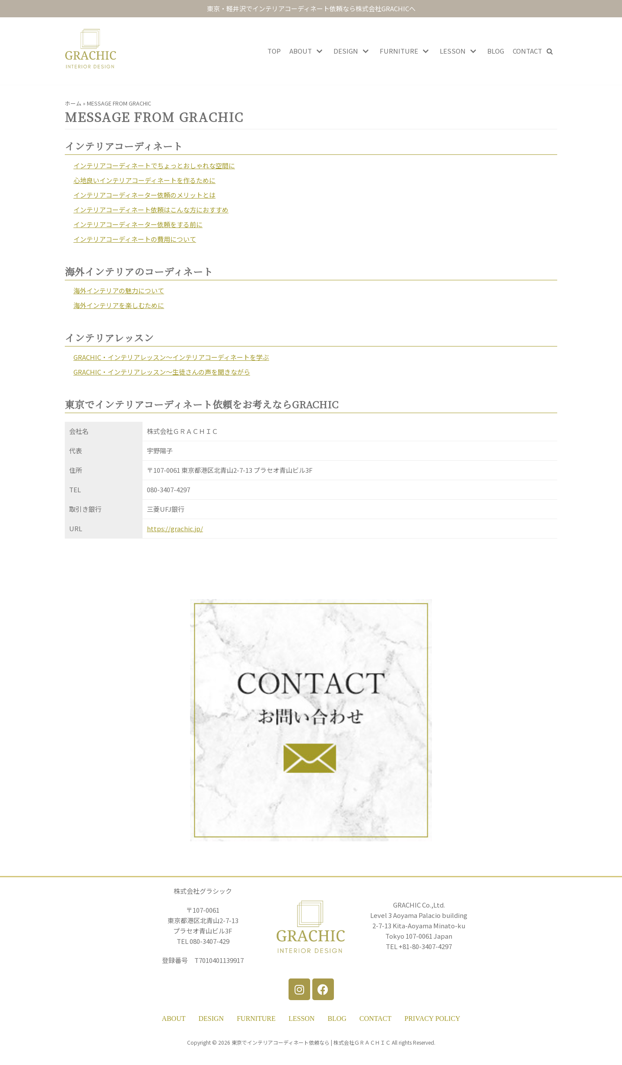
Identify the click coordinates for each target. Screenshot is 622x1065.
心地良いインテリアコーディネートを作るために (144, 180)
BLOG (495, 50)
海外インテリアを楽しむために (118, 305)
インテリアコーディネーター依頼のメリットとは (144, 194)
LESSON (301, 1018)
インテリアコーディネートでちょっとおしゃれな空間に (154, 165)
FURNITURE (256, 1018)
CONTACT (527, 50)
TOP (274, 50)
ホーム (73, 103)
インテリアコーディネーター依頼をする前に (138, 224)
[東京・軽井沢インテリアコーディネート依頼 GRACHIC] (91, 51)
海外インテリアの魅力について (118, 290)
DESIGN (211, 1018)
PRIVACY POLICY (432, 1018)
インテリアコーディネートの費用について (134, 239)
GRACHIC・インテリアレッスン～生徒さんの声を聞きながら (161, 371)
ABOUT (173, 1018)
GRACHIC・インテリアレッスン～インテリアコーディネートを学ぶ (171, 357)
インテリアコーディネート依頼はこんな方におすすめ (150, 209)
